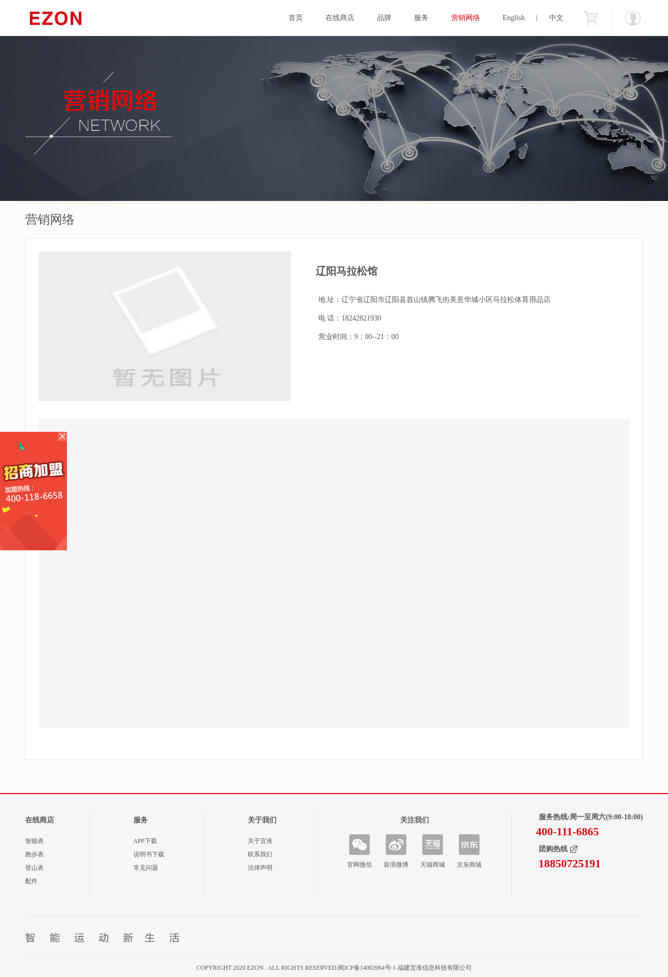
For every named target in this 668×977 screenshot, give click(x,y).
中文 (556, 18)
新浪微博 (396, 864)
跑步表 (34, 854)
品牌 (384, 18)
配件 (31, 881)
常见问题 (145, 867)
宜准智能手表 (75, 18)
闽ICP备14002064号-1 (367, 967)
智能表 (34, 841)
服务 (421, 18)
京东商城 (469, 864)
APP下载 (145, 841)
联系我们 (260, 854)
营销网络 (465, 18)
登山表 (34, 867)
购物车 (591, 18)
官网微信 (359, 864)
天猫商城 (432, 864)
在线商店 (340, 18)
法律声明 (260, 867)
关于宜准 (260, 841)
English (514, 18)
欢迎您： (633, 18)
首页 (295, 18)
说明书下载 (148, 854)
